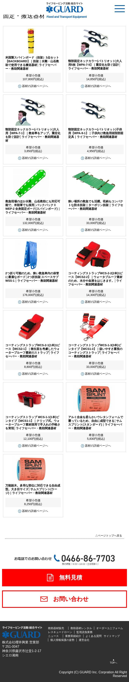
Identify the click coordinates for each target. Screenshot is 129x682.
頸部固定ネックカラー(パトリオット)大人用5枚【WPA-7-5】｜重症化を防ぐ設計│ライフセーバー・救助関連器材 (95, 64)
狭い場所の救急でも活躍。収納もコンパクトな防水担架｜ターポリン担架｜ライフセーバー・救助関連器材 (95, 205)
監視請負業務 (84, 632)
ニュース (53, 636)
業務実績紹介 (73, 636)
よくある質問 (94, 636)
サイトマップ (112, 636)
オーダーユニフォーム (109, 628)
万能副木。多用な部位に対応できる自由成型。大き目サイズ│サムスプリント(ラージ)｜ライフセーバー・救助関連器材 (32, 489)
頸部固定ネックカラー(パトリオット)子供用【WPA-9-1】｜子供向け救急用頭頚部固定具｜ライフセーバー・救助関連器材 (95, 133)
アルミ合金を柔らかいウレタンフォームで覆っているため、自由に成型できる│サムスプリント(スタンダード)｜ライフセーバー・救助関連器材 (95, 422)
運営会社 (84, 639)
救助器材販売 (56, 628)
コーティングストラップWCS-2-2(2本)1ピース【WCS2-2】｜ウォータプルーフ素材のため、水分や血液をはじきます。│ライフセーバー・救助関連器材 (95, 279)
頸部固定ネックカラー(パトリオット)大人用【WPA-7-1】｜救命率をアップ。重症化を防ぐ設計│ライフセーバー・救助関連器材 (32, 135)
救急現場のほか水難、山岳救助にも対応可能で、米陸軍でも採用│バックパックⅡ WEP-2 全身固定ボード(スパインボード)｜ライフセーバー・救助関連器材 (33, 207)
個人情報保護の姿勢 (62, 639)
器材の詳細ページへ (35, 86)
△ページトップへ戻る (108, 535)
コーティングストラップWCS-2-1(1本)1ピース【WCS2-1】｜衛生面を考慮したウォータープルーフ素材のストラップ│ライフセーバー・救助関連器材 (32, 350)
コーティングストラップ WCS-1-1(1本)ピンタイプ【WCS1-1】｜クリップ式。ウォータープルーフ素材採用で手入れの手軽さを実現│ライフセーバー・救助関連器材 (32, 422)
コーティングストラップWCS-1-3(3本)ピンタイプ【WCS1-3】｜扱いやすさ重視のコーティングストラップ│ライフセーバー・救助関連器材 (95, 350)
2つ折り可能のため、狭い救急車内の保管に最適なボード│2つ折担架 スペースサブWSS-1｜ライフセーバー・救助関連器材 (32, 277)
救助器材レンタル (81, 628)
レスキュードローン (60, 632)
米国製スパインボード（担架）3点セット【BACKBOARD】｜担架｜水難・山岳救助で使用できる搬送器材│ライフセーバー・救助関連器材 (32, 63)
